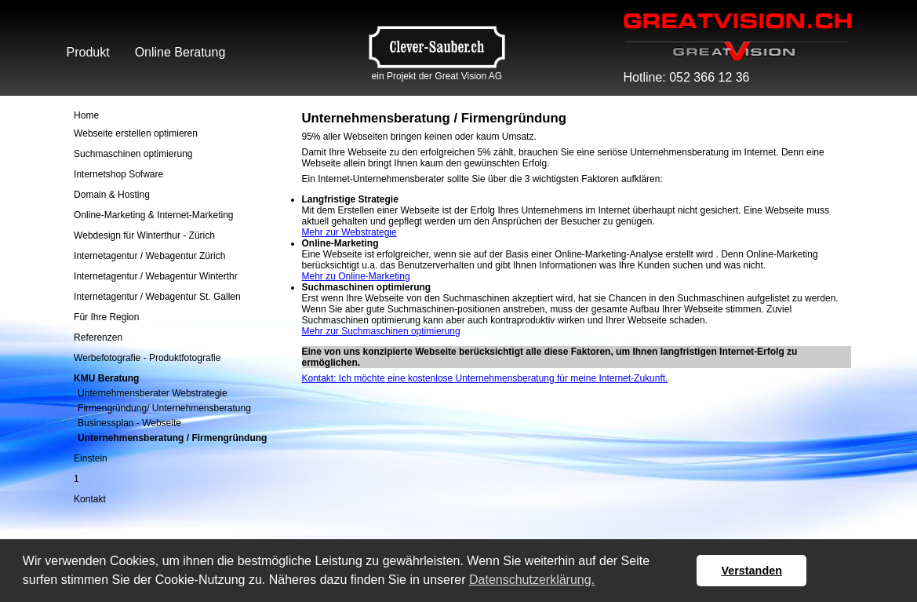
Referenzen (98, 337)
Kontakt (90, 499)
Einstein (90, 458)
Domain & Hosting (112, 194)
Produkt (88, 52)
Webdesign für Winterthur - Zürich (144, 235)
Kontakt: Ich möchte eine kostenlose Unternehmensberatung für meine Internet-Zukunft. (485, 378)
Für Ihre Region (106, 317)
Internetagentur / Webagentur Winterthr (156, 276)
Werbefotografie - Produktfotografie (147, 357)
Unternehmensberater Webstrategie (152, 393)
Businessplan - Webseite (129, 423)
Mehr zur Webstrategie (349, 232)
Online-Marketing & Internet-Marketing (153, 215)
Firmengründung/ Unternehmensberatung (164, 408)
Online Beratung (180, 52)
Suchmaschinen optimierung (133, 153)
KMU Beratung (106, 378)
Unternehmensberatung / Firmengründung (172, 437)
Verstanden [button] (751, 570)
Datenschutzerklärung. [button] (532, 579)
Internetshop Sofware (118, 174)
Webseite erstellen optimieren (136, 133)
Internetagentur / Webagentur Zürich (149, 255)
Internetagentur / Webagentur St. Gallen (157, 296)
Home (86, 115)
